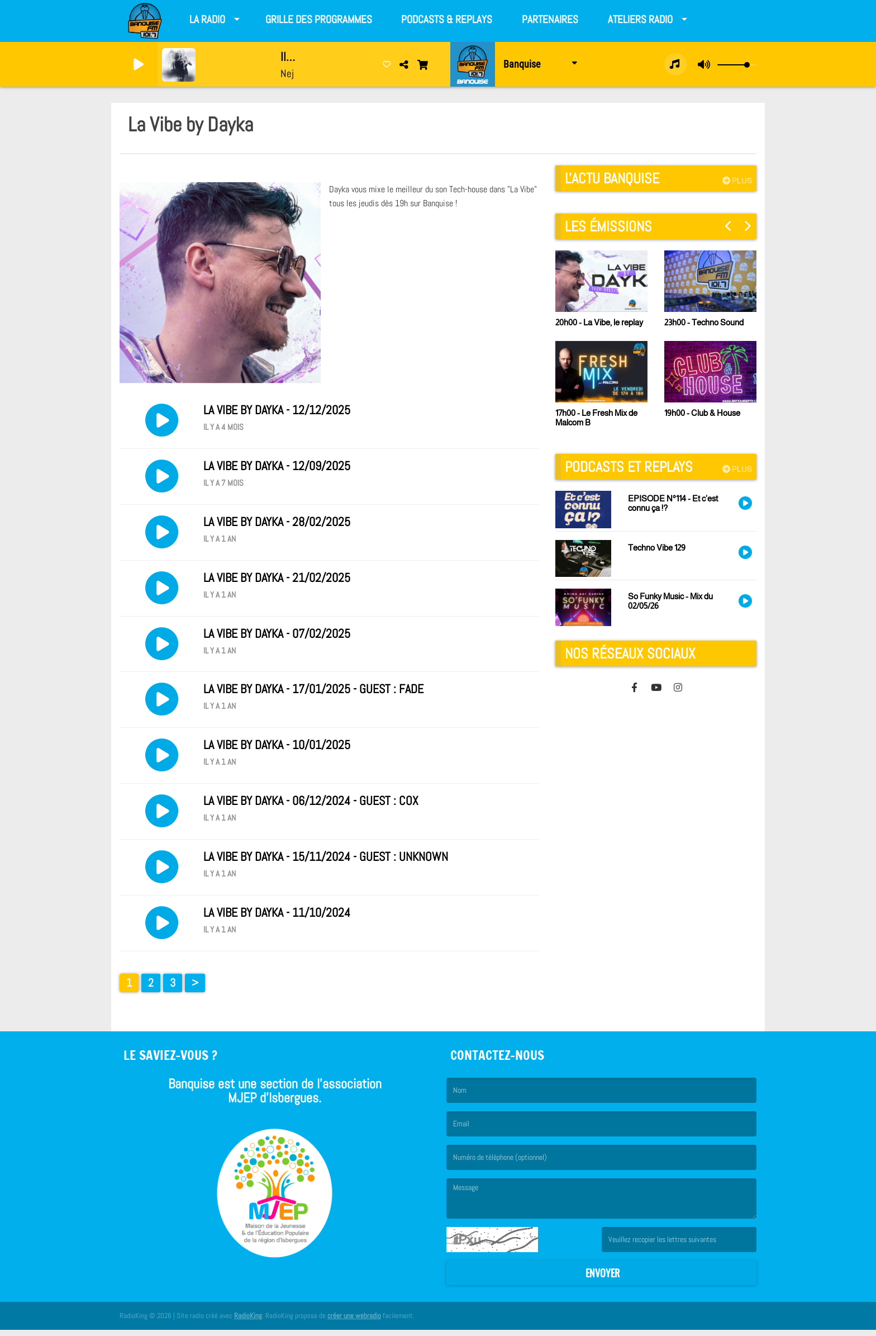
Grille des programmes (318, 19)
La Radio (207, 19)
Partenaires (550, 19)
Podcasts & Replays (446, 19)
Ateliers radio (640, 19)
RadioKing (248, 1321)
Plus (737, 180)
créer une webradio (354, 1321)
